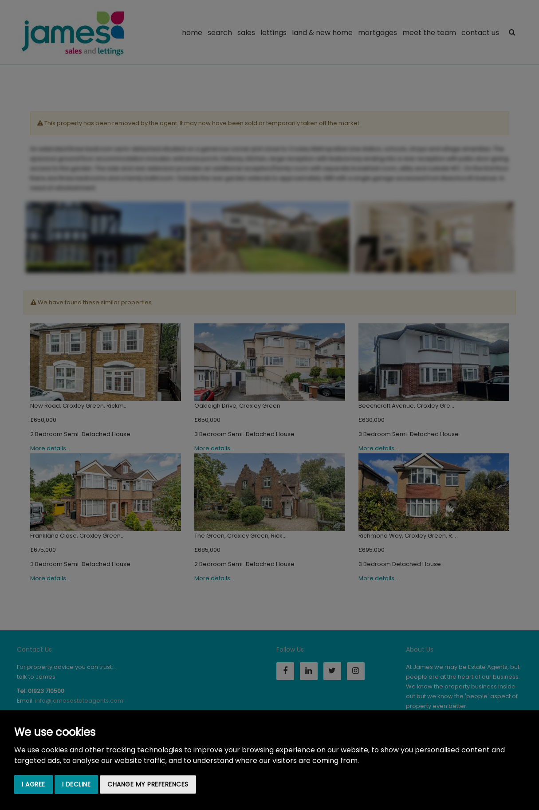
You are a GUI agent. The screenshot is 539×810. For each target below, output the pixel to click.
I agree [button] (33, 784)
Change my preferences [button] (148, 784)
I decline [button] (76, 784)
